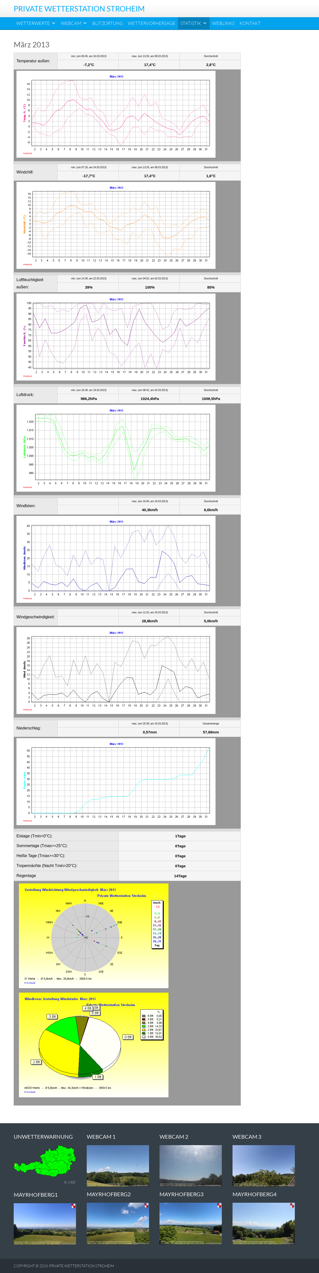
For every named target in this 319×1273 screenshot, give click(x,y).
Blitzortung (107, 23)
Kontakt (250, 23)
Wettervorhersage (151, 23)
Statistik (193, 23)
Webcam (74, 23)
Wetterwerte (36, 23)
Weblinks (223, 23)
